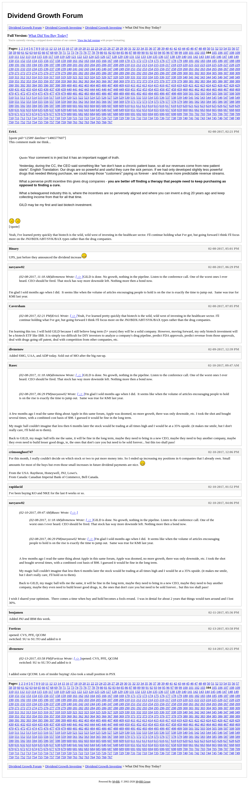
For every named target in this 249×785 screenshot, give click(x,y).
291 (133, 73)
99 (180, 52)
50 (208, 48)
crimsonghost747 (21, 452)
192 (23, 65)
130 (126, 57)
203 (86, 65)
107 (226, 52)
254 (150, 69)
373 (144, 81)
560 (69, 101)
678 (57, 114)
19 (80, 48)
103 (202, 52)
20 (84, 48)
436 (46, 89)
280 (69, 73)
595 (40, 106)
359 (63, 81)
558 (57, 101)
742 (197, 118)
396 (46, 85)
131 (131, 57)
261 (191, 69)
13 (55, 48)
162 (80, 61)
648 (115, 110)
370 (127, 81)
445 (98, 89)
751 (17, 122)
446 (104, 89)
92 (151, 52)
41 (171, 48)
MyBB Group (143, 781)
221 (191, 65)
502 (197, 93)
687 (110, 114)
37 (154, 48)
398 (57, 85)
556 (46, 101)
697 (167, 114)
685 (98, 114)
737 (167, 118)
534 (150, 97)
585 (214, 101)
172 (139, 61)
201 (75, 65)
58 (10, 52)
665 (214, 110)
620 (185, 106)
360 (69, 81)
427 (225, 85)
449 (121, 89)
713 (28, 118)
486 (104, 93)
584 (208, 101)
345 (214, 77)
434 (34, 89)
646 (104, 110)
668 (231, 110)
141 (189, 57)
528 (115, 97)
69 (56, 52)
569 (121, 101)
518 (57, 97)
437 (51, 89)
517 (51, 97)
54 (225, 48)
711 (17, 118)
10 (42, 48)
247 (110, 69)
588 (231, 101)
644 (92, 110)
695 (156, 114)
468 (231, 89)
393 (28, 85)
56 (233, 48)
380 (185, 81)
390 (11, 85)
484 (92, 93)
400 (69, 85)
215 (156, 65)
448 (115, 89)
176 (162, 61)
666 (220, 110)
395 (40, 85)
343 (202, 77)
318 (57, 77)
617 (167, 106)
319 (63, 77)
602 (80, 106)
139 (178, 57)
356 (46, 81)
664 (208, 110)
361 (75, 81)
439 (63, 89)
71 (64, 52)
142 (195, 57)
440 (69, 89)
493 (144, 93)
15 (63, 48)
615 (156, 106)
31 (129, 48)
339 (179, 77)
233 (28, 69)
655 (156, 110)
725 (98, 118)
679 (63, 114)
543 (202, 97)
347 (225, 77)
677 (51, 114)
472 (23, 93)
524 (92, 97)
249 (121, 69)
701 (191, 114)
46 (192, 48)
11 (46, 48)
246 (104, 69)
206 (104, 65)
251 (133, 69)
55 (229, 48)
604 (92, 106)
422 (197, 85)
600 (69, 106)
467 (226, 89)
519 (63, 97)
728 (115, 118)
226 (220, 65)
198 (57, 65)
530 (127, 97)
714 (34, 118)
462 (197, 89)
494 (150, 93)
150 (11, 61)
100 (185, 52)
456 (162, 89)
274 (34, 73)
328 (115, 77)
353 (28, 81)
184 (208, 61)
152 (23, 61)
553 (28, 101)
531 (132, 97)
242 (80, 69)
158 (57, 61)
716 (45, 118)
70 (60, 52)
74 (76, 52)
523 (86, 97)
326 (104, 77)
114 (33, 57)
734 (150, 118)
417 (167, 85)
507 (226, 93)
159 (63, 61)
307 (226, 73)
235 (40, 69)
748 (231, 118)
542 (197, 97)
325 (98, 77)
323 (86, 77)
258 (173, 69)
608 (115, 106)
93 (155, 52)
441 (75, 89)
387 (226, 81)
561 (75, 101)
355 (40, 81)
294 (150, 73)
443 (86, 89)
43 (179, 48)
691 (133, 114)
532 (138, 97)
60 (18, 52)
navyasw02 (16, 267)
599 (63, 106)
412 (138, 85)
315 (40, 77)
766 (104, 122)
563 (86, 101)
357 (51, 81)
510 (11, 97)
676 (46, 114)
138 (172, 57)
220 (185, 65)
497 (167, 93)
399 (63, 85)
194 (34, 65)
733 (144, 118)
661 (191, 110)
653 (144, 110)
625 (214, 106)
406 (104, 85)
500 (185, 93)
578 (173, 101)
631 (17, 110)
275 (40, 73)
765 (98, 122)
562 (80, 101)
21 (88, 48)
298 (173, 73)
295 (156, 73)
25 (104, 48)
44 (183, 48)
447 (110, 89)
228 (231, 65)
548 (231, 97)
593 (28, 106)
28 (117, 48)
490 (127, 93)
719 (63, 118)
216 (162, 65)
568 (115, 101)
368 (115, 81)
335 (156, 77)
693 (144, 114)
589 (237, 101)
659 (179, 110)
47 (196, 48)
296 (162, 73)
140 (183, 57)
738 (173, 118)
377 (167, 81)
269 (237, 69)
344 (208, 77)
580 (185, 101)
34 (142, 48)
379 (179, 81)
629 (237, 106)
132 (137, 57)
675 (40, 114)
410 (127, 85)
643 (86, 110)
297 (167, 73)
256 (162, 69)
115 (39, 57)
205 (98, 65)
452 (139, 89)
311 (17, 77)
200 (69, 65)
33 (138, 48)
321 (75, 77)
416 (162, 85)
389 (237, 81)
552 (23, 101)
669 (237, 110)
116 (45, 57)
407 (110, 85)
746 (220, 118)
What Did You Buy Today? (48, 35)
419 (179, 85)
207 (110, 65)
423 (202, 85)
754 (34, 122)
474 (34, 93)
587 (226, 101)
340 (185, 77)
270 (11, 73)
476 (46, 93)
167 (110, 61)
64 (35, 52)
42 (175, 48)
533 (144, 97)
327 (109, 77)
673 (28, 114)
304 (208, 73)
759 (63, 122)
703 (202, 114)
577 (167, 101)
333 (144, 77)
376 (162, 81)
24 (100, 48)
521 (75, 97)
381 (191, 81)
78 (93, 52)
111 (16, 57)
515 (40, 97)
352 (23, 81)
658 (173, 110)
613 (144, 106)
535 (156, 97)
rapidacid (15, 487)
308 (231, 73)
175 (156, 61)
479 (63, 93)
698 (173, 114)
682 (80, 114)
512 (22, 97)
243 (86, 69)
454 (150, 89)
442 (80, 89)
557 (51, 101)
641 (75, 110)
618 (173, 106)
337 (167, 77)
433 (28, 89)
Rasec (13, 365)
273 (28, 73)
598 (57, 106)
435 (40, 89)
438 (57, 89)
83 (114, 52)
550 (11, 101)
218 (173, 65)
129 (120, 57)
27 (113, 48)
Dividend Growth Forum (45, 15)
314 (34, 77)
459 (179, 89)
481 (75, 93)
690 (127, 114)
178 (173, 61)
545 (214, 97)
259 (179, 69)
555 (40, 101)
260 (185, 69)
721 (75, 118)
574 (150, 101)
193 (28, 65)
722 (80, 118)
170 (127, 61)
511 (17, 97)
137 (166, 57)
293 (144, 73)
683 (86, 114)
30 (125, 48)
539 (179, 97)
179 (179, 61)
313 (28, 77)
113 (28, 57)
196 (46, 65)
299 (179, 73)
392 (23, 85)
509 (237, 93)
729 (121, 118)
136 (160, 57)
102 (197, 52)
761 (75, 122)
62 (27, 52)
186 (220, 61)
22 (92, 48)
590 (11, 106)
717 (51, 118)
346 (220, 77)
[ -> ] (79, 277)
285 (98, 73)
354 (34, 81)
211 (133, 65)
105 (214, 52)
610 (127, 106)
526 (104, 97)
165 (98, 61)
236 (46, 69)
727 (109, 118)
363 (86, 81)
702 (197, 114)
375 (156, 81)
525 (98, 97)
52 (216, 48)
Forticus (15, 628)
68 (52, 52)
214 (150, 65)
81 (105, 52)
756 (46, 122)
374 (150, 81)
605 (98, 106)
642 (80, 110)
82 (109, 52)
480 (69, 93)
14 (59, 48)
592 (23, 106)
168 (115, 61)
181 (191, 61)
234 (34, 69)
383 (202, 81)
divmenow (16, 349)
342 (197, 77)
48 (200, 48)
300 (185, 73)
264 (208, 69)
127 (108, 57)
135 (155, 57)
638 (57, 110)
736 (162, 118)
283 (86, 73)
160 (69, 61)
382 (197, 81)
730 (127, 118)
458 (173, 89)
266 (220, 69)
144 (207, 57)
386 (220, 81)
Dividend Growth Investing (63, 27)
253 (144, 69)
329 (121, 77)
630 (11, 110)
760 (69, 122)
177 (167, 61)
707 (226, 114)
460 (185, 89)
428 (231, 85)
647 (110, 110)
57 (237, 48)
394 (34, 85)
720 (69, 118)
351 (17, 81)
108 (231, 52)
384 (208, 81)
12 (51, 48)
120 (67, 57)
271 (17, 73)
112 (22, 57)
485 (98, 93)
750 (11, 122)
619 (179, 106)
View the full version (89, 40)
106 (220, 52)
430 (11, 89)
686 (104, 114)
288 (115, 73)
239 (63, 69)
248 (115, 69)
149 (236, 57)
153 (28, 61)
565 (98, 101)
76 (85, 52)
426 (220, 85)
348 (231, 77)
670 (11, 114)
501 (191, 93)
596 (46, 106)
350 (11, 81)
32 (133, 48)
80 (101, 52)
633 (28, 110)
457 (167, 89)
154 (34, 61)
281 (75, 73)
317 (51, 77)
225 (214, 65)
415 (156, 85)
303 (202, 73)
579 (179, 101)
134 (149, 57)
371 (133, 81)
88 (134, 52)
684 (92, 114)
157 (51, 61)
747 (225, 118)
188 (231, 61)
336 (162, 77)
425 (214, 85)
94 (159, 52)
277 (51, 73)
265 (214, 69)
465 (214, 89)
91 (147, 52)
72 (68, 52)
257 (167, 69)
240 (69, 69)
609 (121, 106)
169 (121, 61)
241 (75, 69)
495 (156, 93)
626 (220, 106)
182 (197, 61)
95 (163, 52)
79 (97, 52)
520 (69, 97)
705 (214, 114)
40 (167, 48)
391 (17, 85)
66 (43, 52)
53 (220, 48)
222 (197, 65)
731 (132, 118)
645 (98, 110)
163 (86, 61)
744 (208, 118)
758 (57, 122)
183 (202, 61)
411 (133, 85)
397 (51, 85)
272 (23, 73)
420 (185, 85)
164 (92, 61)
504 (208, 93)
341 (191, 77)
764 (92, 122)
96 (168, 52)
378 (173, 81)
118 (56, 57)
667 (226, 110)
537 (167, 97)
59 (14, 52)
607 (110, 106)
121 (73, 57)
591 (17, 106)
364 (92, 81)
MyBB (115, 781)
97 (172, 52)
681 (75, 114)
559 (63, 101)
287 (110, 73)
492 (139, 93)
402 (80, 85)
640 (69, 110)
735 (156, 118)
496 (162, 93)
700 (185, 114)
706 (220, 114)
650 (127, 110)
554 (34, 101)
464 (208, 89)
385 (214, 81)
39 (163, 48)
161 (75, 61)
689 (121, 114)
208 (115, 65)
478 (57, 93)
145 (213, 57)
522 (80, 97)
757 (51, 122)
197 (51, 65)
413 (144, 85)
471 (17, 93)
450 (127, 89)
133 (143, 57)
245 (98, 69)
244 (92, 69)
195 (40, 65)
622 (197, 106)
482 (80, 93)
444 (92, 89)
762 (80, 122)
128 (114, 57)
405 (98, 85)
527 (109, 97)
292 (139, 73)
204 (92, 65)
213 (144, 65)
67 (47, 52)
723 (86, 118)
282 (80, 73)
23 (96, 48)
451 (133, 89)
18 (76, 48)
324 (92, 77)
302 (197, 73)
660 (185, 110)
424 (208, 85)
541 (191, 97)
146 (218, 57)
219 (179, 65)
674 (34, 114)
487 (110, 93)
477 (51, 93)
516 (45, 97)
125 (96, 57)
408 (115, 85)
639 (63, 110)
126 (102, 57)
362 (80, 81)
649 (121, 110)
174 (150, 61)
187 (226, 61)
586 (220, 101)
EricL (13, 131)
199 (63, 65)
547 (225, 97)
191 (17, 65)
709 (237, 114)
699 (179, 114)
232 (23, 69)
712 (22, 118)
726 (104, 118)
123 (85, 57)
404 (92, 85)
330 (127, 77)
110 (11, 57)
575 (156, 101)
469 (237, 89)
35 (146, 48)
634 (34, 110)
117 (50, 57)
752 (23, 122)
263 (202, 69)
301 (191, 73)
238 (57, 69)
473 (28, 93)
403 (86, 85)
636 (46, 110)
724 (92, 118)
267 (226, 69)
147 (224, 57)
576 (162, 101)
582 (197, 101)
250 (127, 69)
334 (150, 77)
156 (46, 61)
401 (75, 85)
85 (122, 52)
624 (208, 106)
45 (187, 48)
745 (214, 118)
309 (237, 73)
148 (230, 57)
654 (150, 110)
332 (138, 77)
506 (220, 93)
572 (139, 101)
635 (40, 110)
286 (104, 73)
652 (139, 110)
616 (162, 106)
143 (201, 57)
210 (127, 65)
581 (191, 101)
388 (231, 81)
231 (17, 69)
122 (79, 57)
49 (204, 48)
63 (31, 52)
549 (237, 97)
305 (214, 73)
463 (202, 89)
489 (121, 93)
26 (109, 48)
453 (144, 89)
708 (231, 114)
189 (237, 61)
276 (46, 73)
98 (176, 52)
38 (158, 48)
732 (138, 118)
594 (34, 106)
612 (138, 106)
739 (179, 118)
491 (133, 93)
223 (202, 65)
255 (156, 69)
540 (185, 97)
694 (150, 114)
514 (34, 97)
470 (11, 93)
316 (45, 77)
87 (130, 52)
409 (121, 85)
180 (185, 61)
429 (237, 85)
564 (92, 101)
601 (75, 106)
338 (173, 77)
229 (237, 65)
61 (22, 52)
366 (104, 81)
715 (40, 118)
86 (126, 52)
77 (89, 52)
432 (23, 89)
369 (121, 81)
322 (80, 77)
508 (231, 93)
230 (11, 69)
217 (167, 65)
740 (185, 118)
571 (133, 101)
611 (133, 106)
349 (237, 77)
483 (86, 93)
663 (202, 110)
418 (173, 85)
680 (69, 114)
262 (197, 69)
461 (191, 89)
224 (208, 65)
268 (231, 69)
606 (104, 106)
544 (208, 97)
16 (67, 48)
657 (167, 110)
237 (51, 69)
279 (63, 73)
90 (143, 52)
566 (104, 101)
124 (91, 57)
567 (110, 101)
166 (104, 61)
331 (132, 77)
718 (57, 118)
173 (144, 61)
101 (191, 52)
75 (80, 52)
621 (191, 106)
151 (17, 61)
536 (162, 97)
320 (69, 77)
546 (220, 97)
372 (139, 81)
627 (225, 106)
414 (150, 85)
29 (121, 48)
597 (51, 106)
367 (110, 81)
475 (40, 93)
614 (150, 106)
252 (139, 69)
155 (40, 61)
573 (144, 101)
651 (133, 110)
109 (237, 52)
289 (121, 73)
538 (173, 97)
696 (162, 114)
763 (86, 122)
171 (133, 61)
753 (28, 122)
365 (98, 81)
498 (173, 93)
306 (220, 73)
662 (197, 110)
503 (202, 93)
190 (11, 65)
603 (86, 106)
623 (202, 106)
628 (231, 106)
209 (121, 65)
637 (51, 110)
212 (138, 65)
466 (220, 89)
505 (214, 93)
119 (62, 57)
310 (11, 77)
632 (23, 110)
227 (225, 65)
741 (191, 118)
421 (191, 85)
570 (127, 101)
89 (139, 52)
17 (71, 48)
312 (22, 77)
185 (214, 61)
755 (40, 122)
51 (212, 48)
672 (23, 114)
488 (115, 93)
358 (57, 81)
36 (150, 48)
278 (57, 73)
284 (92, 73)
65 (39, 52)
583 (202, 101)
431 (17, 89)
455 (156, 89)
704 (208, 114)
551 (17, 101)
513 (28, 97)
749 (237, 118)
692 (139, 114)
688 (115, 114)
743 (202, 118)
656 (162, 110)
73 (72, 52)
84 (118, 52)
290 (127, 73)
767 (110, 122)
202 (80, 65)
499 (179, 93)
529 (121, 97)
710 (11, 118)
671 (17, 114)
